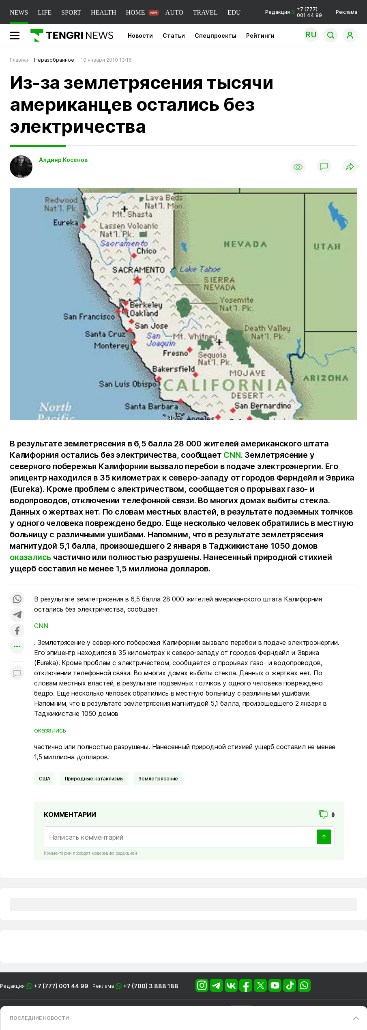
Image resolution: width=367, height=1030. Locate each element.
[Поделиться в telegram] (17, 615)
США (44, 779)
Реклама (346, 12)
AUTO (174, 12)
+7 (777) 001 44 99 (61, 986)
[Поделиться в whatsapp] (17, 600)
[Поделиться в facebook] (17, 631)
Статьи (174, 35)
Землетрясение (158, 779)
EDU (234, 12)
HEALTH (103, 12)
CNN (231, 455)
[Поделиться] (350, 167)
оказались (30, 557)
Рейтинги (260, 35)
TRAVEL (205, 12)
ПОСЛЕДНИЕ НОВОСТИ (39, 1018)
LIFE (45, 12)
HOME (135, 12)
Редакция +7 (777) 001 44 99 (293, 12)
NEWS (19, 12)
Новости (140, 35)
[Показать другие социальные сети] (17, 647)
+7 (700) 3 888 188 (150, 986)
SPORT (71, 12)
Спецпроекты (215, 35)
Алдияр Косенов (63, 159)
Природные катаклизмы (94, 779)
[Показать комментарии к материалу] (17, 674)
